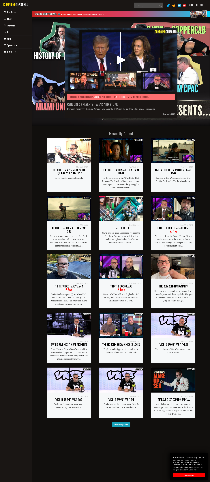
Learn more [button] (193, 470)
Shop (8, 38)
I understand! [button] (189, 475)
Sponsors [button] (11, 45)
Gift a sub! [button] (11, 51)
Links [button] (9, 32)
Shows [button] (10, 19)
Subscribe (200, 5)
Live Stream (11, 12)
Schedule (10, 25)
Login (191, 5)
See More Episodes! (121, 424)
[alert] (121, 14)
